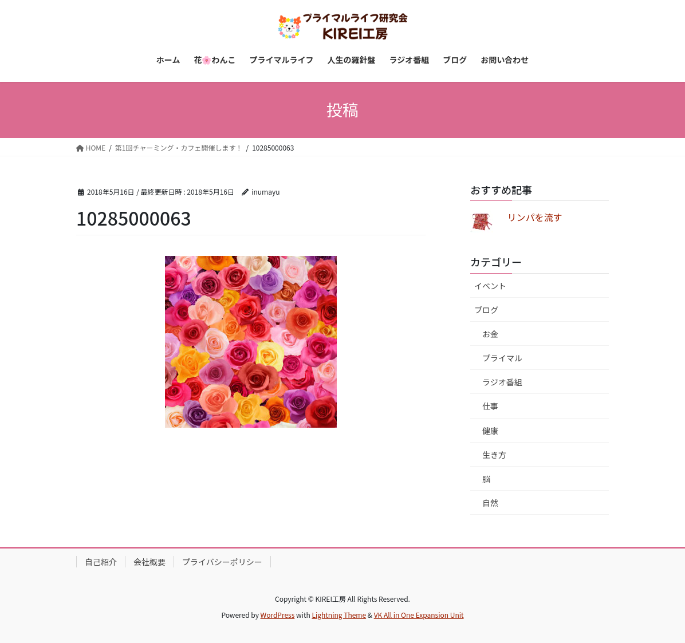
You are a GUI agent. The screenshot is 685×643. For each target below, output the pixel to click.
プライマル (502, 358)
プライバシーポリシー (222, 561)
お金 (490, 334)
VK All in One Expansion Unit (419, 615)
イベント (490, 285)
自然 (490, 502)
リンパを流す (534, 217)
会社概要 (149, 561)
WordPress (278, 615)
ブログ (486, 309)
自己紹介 (101, 561)
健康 (490, 430)
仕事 (490, 406)
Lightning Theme (339, 615)
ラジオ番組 (502, 382)
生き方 (494, 454)
